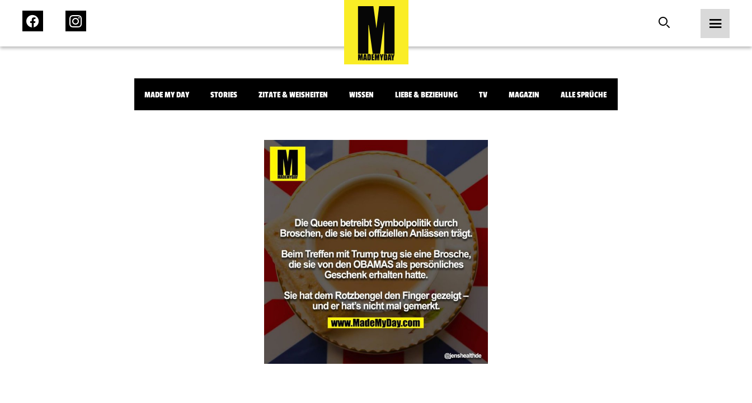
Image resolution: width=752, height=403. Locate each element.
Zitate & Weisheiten (293, 95)
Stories (223, 95)
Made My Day (166, 95)
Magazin (524, 95)
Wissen (361, 95)
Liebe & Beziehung (426, 95)
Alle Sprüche (584, 95)
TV (483, 95)
